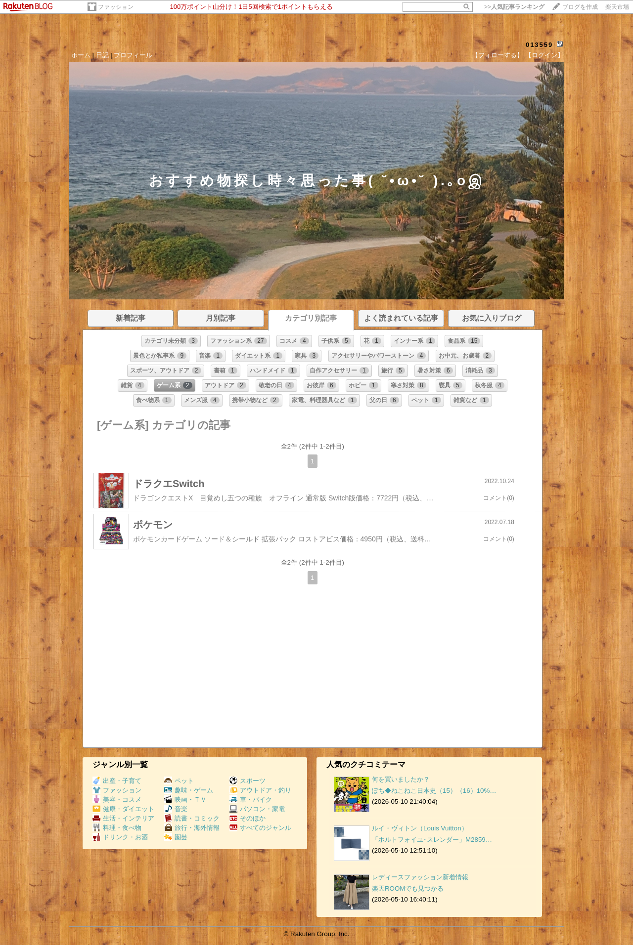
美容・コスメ (116, 799)
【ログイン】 (544, 55)
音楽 (175, 809)
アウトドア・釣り (260, 790)
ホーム (80, 55)
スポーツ (247, 780)
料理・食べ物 (116, 827)
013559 (539, 44)
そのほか (247, 818)
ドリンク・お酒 (120, 837)
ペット (179, 780)
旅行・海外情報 (192, 827)
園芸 (175, 837)
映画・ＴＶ (185, 799)
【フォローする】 (497, 55)
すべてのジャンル (260, 827)
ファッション (116, 6)
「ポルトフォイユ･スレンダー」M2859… (432, 839)
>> (514, 6)
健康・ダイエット (123, 809)
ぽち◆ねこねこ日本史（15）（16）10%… (434, 790)
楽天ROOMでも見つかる (408, 888)
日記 (102, 55)
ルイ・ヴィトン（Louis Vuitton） (420, 828)
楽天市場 (617, 6)
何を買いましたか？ (401, 779)
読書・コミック (192, 818)
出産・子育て (116, 780)
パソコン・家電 (257, 809)
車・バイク (250, 799)
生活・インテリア (123, 818)
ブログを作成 (580, 6)
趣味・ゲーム (188, 790)
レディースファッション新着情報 (420, 877)
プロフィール (133, 55)
